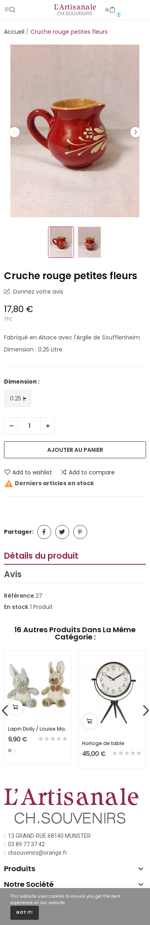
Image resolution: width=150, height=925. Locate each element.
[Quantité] (29, 425)
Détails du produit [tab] (41, 556)
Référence (19, 596)
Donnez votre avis (37, 291)
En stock (16, 607)
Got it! (24, 912)
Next (135, 132)
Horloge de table (103, 743)
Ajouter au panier (75, 450)
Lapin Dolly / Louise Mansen (38, 728)
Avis (13, 574)
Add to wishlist (28, 472)
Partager (44, 532)
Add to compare (87, 472)
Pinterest (80, 532)
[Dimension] (17, 398)
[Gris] (10, 750)
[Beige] (15, 750)
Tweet (62, 532)
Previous (14, 132)
